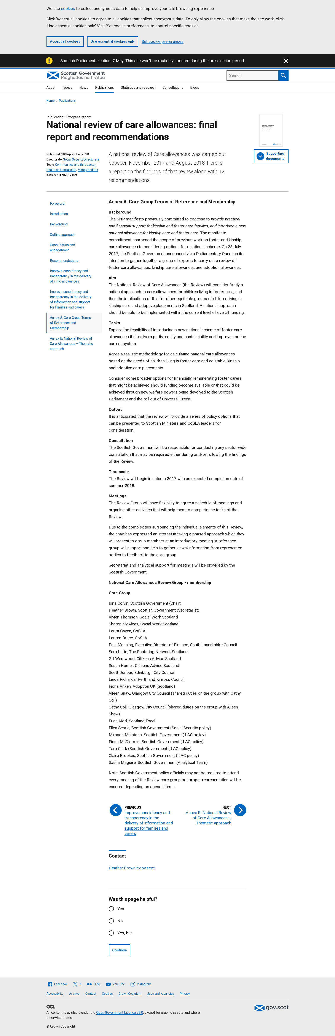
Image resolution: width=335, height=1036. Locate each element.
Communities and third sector (75, 164)
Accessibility (54, 993)
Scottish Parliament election (85, 60)
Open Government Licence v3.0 (119, 1012)
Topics (67, 87)
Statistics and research (138, 87)
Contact (90, 993)
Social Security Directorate (81, 159)
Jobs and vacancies (160, 993)
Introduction (59, 214)
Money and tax (88, 170)
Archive (74, 993)
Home (50, 100)
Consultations (173, 87)
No (120, 920)
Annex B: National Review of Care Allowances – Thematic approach (71, 343)
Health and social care (61, 170)
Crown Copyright (130, 993)
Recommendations (64, 261)
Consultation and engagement (62, 247)
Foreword (57, 203)
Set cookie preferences (162, 41)
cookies (68, 8)
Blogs (194, 87)
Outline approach (62, 235)
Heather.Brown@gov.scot (132, 868)
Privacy (185, 993)
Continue (119, 950)
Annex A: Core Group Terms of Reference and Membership (70, 323)
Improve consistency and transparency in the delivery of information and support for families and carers (70, 299)
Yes (120, 908)
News (83, 87)
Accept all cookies (65, 41)
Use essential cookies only (113, 41)
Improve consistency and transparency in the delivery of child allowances (70, 276)
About (50, 87)
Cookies (107, 993)
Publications (104, 87)
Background (59, 224)
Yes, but (124, 932)
